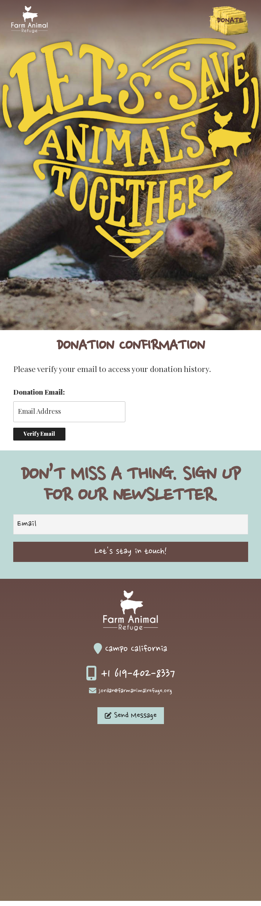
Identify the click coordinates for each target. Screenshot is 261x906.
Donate (230, 21)
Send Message (131, 715)
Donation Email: (39, 392)
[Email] (130, 524)
